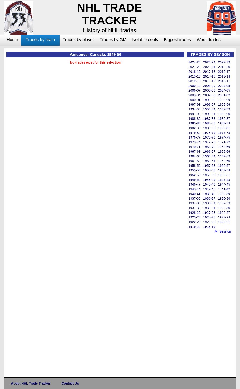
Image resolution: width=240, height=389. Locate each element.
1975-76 (209, 137)
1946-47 (194, 184)
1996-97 (209, 104)
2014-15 (209, 76)
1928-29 (194, 212)
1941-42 (224, 189)
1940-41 (194, 194)
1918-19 (209, 227)
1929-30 (224, 208)
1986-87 (224, 119)
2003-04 (194, 95)
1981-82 (209, 128)
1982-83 (194, 128)
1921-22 (209, 222)
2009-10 (194, 86)
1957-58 (209, 165)
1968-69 (224, 147)
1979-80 (194, 133)
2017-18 (209, 72)
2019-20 (224, 67)
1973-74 (194, 142)
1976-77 (194, 137)
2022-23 (224, 62)
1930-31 (209, 208)
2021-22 (194, 67)
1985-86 (194, 123)
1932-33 (224, 203)
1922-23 (194, 222)
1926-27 (224, 212)
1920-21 (224, 222)
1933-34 (209, 203)
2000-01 (194, 100)
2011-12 (209, 81)
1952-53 (194, 175)
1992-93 (224, 109)
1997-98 (194, 104)
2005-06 (209, 90)
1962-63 (224, 156)
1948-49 (209, 180)
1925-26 (194, 217)
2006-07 (194, 90)
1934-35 (194, 203)
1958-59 (194, 165)
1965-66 (224, 151)
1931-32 (194, 208)
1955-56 (194, 170)
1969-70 (209, 147)
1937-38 (194, 198)
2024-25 (194, 62)
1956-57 (224, 165)
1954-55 (209, 170)
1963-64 (209, 156)
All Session (223, 231)
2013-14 (224, 76)
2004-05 (224, 90)
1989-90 (224, 114)
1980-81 (224, 128)
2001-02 (224, 95)
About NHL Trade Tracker (30, 383)
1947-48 (224, 180)
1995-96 (224, 104)
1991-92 (194, 114)
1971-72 (224, 142)
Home (12, 39)
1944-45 (224, 184)
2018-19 (194, 72)
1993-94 (209, 109)
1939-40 (209, 194)
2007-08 (224, 86)
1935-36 (224, 198)
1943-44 (194, 189)
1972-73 (209, 142)
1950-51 (224, 175)
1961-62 (194, 161)
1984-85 (209, 123)
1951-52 (209, 175)
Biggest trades (177, 39)
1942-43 (209, 189)
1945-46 (209, 184)
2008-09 (209, 86)
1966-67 (209, 151)
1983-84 (224, 123)
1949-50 (194, 180)
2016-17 (224, 72)
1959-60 (224, 161)
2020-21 (209, 67)
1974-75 (224, 137)
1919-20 (194, 227)
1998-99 (224, 100)
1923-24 (224, 217)
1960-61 (209, 161)
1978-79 (209, 133)
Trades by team (40, 39)
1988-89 (194, 119)
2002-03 (209, 95)
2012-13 (194, 81)
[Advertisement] (205, 304)
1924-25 (209, 217)
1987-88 (209, 119)
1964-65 (194, 156)
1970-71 (194, 147)
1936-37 (209, 198)
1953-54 (224, 170)
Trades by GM (113, 39)
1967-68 (194, 151)
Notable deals (145, 39)
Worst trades (209, 39)
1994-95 (194, 109)
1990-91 (209, 114)
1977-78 (224, 133)
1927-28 (209, 212)
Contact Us (70, 383)
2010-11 (224, 81)
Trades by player (78, 39)
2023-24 (209, 62)
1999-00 (209, 100)
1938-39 (224, 194)
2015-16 (194, 76)
